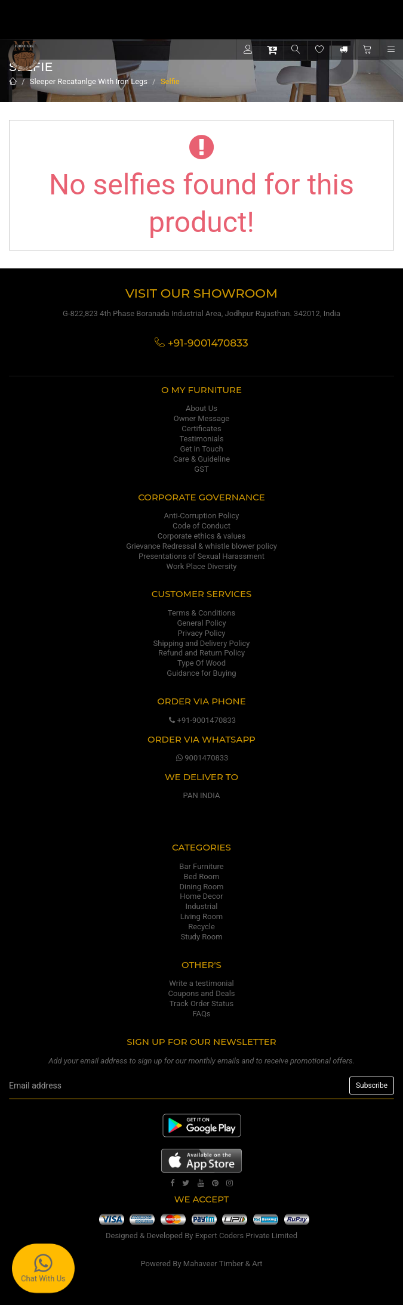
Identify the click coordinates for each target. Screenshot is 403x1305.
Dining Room (202, 886)
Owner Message (201, 418)
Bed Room (202, 876)
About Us (201, 408)
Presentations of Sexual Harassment (201, 556)
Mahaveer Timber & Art (223, 1263)
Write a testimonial (201, 983)
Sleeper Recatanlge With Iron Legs (88, 81)
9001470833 (202, 757)
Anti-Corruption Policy (201, 515)
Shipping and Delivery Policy (201, 643)
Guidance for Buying (201, 673)
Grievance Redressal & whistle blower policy (201, 546)
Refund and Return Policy (201, 652)
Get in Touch (201, 448)
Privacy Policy (201, 633)
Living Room (201, 916)
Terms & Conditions (201, 612)
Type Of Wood (201, 662)
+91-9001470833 (201, 720)
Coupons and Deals (201, 993)
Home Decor (201, 896)
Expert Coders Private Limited (246, 1235)
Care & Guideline (201, 458)
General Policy (201, 623)
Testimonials (201, 438)
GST (201, 469)
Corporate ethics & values (201, 535)
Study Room (201, 936)
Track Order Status (201, 1003)
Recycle (201, 926)
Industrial (202, 906)
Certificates (201, 428)
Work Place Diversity (202, 566)
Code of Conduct (201, 525)
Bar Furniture (201, 866)
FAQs (201, 1013)
